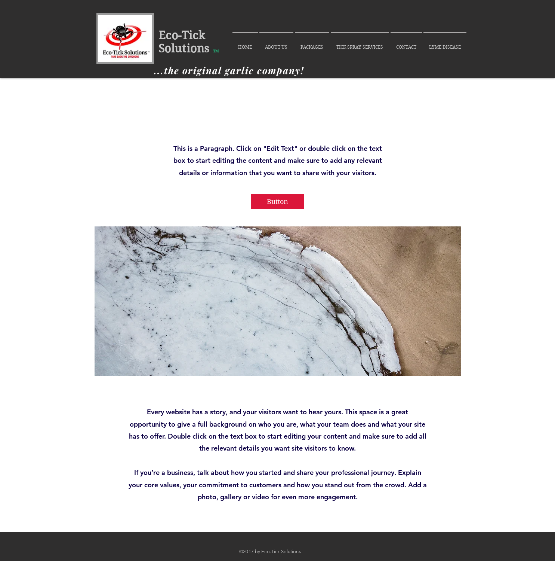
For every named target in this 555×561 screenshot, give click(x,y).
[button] (277, 201)
